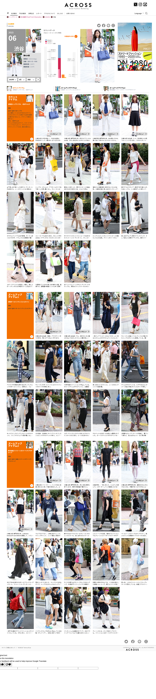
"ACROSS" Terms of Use (24, 647)
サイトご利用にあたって (8, 647)
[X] (135, 4)
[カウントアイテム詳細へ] (31, 139)
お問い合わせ (70, 13)
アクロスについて (49, 13)
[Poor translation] (8, 664)
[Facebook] (145, 4)
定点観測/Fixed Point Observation (31, 17)
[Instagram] (140, 4)
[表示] (38, 79)
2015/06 (47, 17)
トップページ (13, 17)
